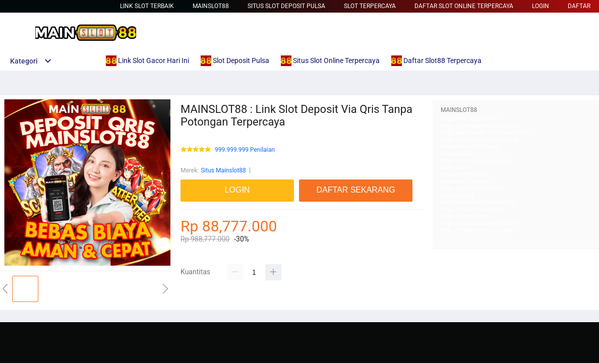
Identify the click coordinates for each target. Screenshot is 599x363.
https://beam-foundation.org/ (480, 139)
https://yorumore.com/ (471, 209)
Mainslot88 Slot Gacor (471, 146)
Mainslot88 (211, 6)
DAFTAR (579, 6)
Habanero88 (457, 195)
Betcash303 (457, 153)
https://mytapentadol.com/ (477, 160)
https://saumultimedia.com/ (478, 202)
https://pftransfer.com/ (471, 188)
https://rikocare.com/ (469, 119)
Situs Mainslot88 (223, 170)
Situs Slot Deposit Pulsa (286, 6)
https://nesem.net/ (466, 216)
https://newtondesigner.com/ (480, 223)
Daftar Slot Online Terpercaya (463, 6)
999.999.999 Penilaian (245, 150)
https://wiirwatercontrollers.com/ (485, 132)
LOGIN (540, 6)
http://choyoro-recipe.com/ (477, 230)
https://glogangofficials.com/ (480, 126)
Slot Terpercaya (370, 6)
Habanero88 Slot (463, 174)
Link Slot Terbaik (147, 6)
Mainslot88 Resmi (465, 181)
